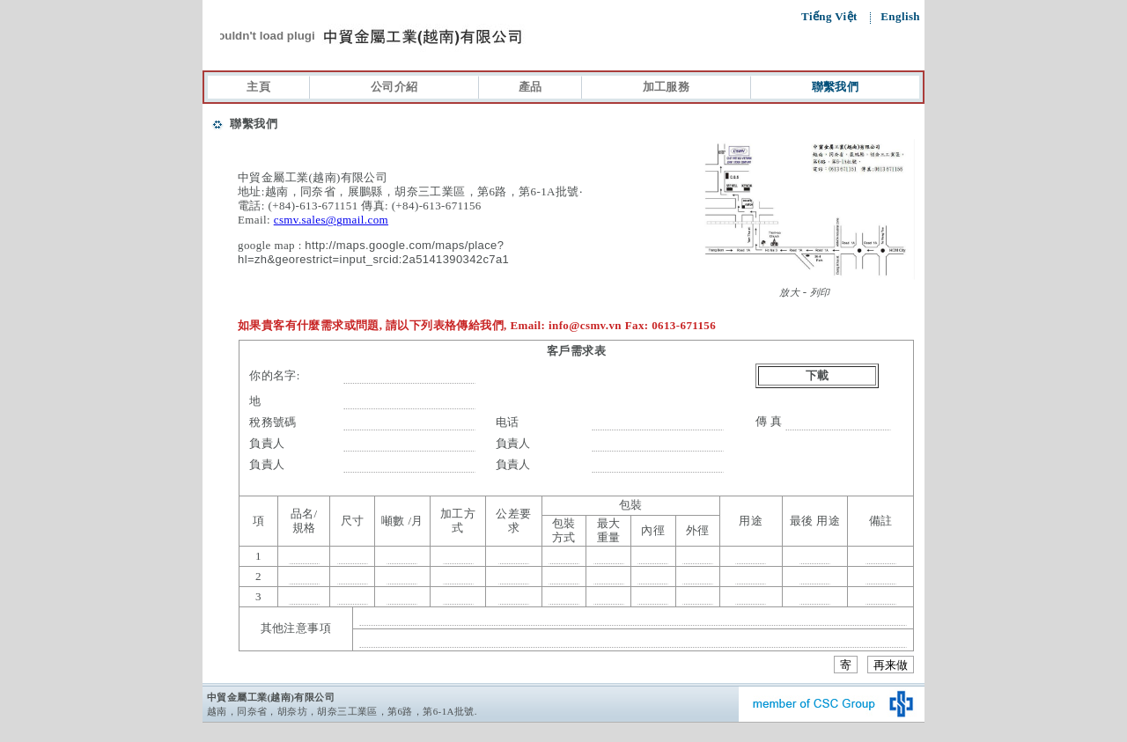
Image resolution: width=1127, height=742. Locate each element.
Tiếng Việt (830, 16)
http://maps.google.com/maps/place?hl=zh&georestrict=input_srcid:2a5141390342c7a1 (373, 252)
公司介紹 (394, 86)
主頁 (258, 86)
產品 (530, 86)
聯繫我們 (835, 86)
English (900, 16)
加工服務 (666, 86)
